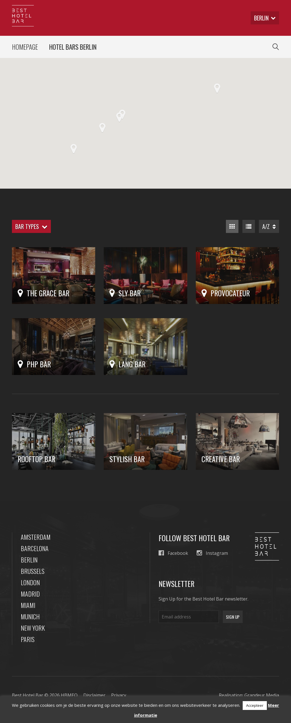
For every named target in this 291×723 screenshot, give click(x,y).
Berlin (29, 559)
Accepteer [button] (254, 705)
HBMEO (69, 695)
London (30, 582)
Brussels (32, 571)
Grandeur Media (261, 695)
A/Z (269, 226)
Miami (28, 605)
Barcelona (35, 548)
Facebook (173, 553)
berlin (265, 18)
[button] (119, 117)
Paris (27, 639)
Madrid (30, 593)
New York (33, 627)
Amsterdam (36, 536)
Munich (30, 616)
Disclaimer (94, 695)
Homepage (25, 47)
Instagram (212, 553)
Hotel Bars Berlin (73, 47)
